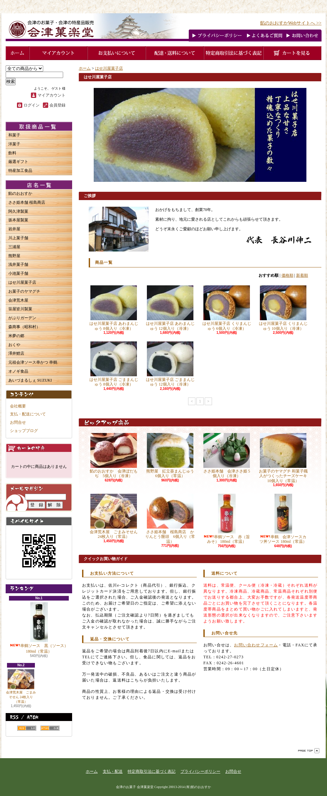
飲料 (12, 153)
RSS (26, 728)
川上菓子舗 (18, 238)
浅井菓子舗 (18, 264)
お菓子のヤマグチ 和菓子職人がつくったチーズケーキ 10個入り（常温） (283, 458)
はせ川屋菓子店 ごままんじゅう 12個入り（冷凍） (170, 364)
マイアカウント (51, 95)
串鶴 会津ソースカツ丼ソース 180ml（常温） (283, 519)
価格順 (287, 275)
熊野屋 (14, 255)
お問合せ (18, 422)
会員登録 (57, 105)
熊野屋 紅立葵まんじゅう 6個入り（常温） (172, 455)
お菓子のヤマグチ (24, 291)
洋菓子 (14, 144)
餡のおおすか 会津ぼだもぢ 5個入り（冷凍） (114, 455)
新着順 (302, 275)
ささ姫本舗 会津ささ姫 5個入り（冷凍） (226, 455)
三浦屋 (14, 247)
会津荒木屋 (18, 300)
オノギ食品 (18, 371)
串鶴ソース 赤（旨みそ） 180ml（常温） (226, 519)
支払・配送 (113, 771)
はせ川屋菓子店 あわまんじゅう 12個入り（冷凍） (170, 307)
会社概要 (18, 406)
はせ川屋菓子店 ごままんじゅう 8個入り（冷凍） (113, 364)
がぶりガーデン (22, 318)
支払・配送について (28, 414)
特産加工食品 (20, 170)
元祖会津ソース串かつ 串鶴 (32, 362)
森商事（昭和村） (24, 327)
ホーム (85, 68)
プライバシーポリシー (200, 771)
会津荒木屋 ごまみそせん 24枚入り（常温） (21, 686)
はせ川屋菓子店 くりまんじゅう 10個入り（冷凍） (283, 307)
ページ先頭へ (308, 750)
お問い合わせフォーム (256, 645)
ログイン (32, 105)
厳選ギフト (18, 161)
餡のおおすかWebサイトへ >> (291, 23)
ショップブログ (24, 430)
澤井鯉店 (16, 353)
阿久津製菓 (18, 211)
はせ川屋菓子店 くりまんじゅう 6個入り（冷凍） (226, 307)
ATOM (50, 728)
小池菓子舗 (18, 273)
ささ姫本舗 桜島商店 (26, 202)
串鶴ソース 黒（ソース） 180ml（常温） (39, 628)
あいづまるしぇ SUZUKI (30, 380)
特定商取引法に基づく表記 (151, 771)
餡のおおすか (20, 193)
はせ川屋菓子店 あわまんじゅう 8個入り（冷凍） (113, 307)
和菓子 (14, 135)
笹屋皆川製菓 (20, 309)
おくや (14, 344)
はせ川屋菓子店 (22, 282)
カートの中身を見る (39, 447)
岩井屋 (14, 229)
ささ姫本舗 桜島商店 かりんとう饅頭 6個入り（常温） (170, 519)
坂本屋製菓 (18, 220)
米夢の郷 (16, 335)
